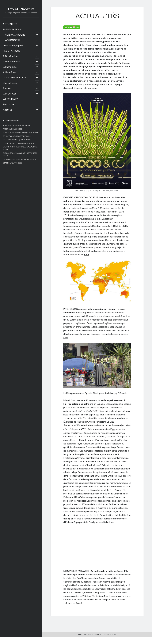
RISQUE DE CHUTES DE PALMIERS (16, 125)
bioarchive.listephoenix (86, 87)
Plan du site (8, 104)
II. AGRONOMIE (11, 40)
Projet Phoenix (21, 9)
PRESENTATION (12, 29)
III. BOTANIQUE (11, 50)
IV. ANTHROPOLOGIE (15, 77)
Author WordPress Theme (88, 634)
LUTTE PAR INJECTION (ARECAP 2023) (18, 143)
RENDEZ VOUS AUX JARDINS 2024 (16, 136)
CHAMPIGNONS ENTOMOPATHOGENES (19, 159)
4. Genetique (9, 72)
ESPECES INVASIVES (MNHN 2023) (16, 140)
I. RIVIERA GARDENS (14, 34)
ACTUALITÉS (10, 23)
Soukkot (7, 88)
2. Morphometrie (11, 61)
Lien (86, 254)
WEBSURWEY (10, 98)
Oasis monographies (13, 45)
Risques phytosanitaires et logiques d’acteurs (21, 132)
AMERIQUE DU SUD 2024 (13, 129)
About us (7, 109)
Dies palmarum (10, 82)
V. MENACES (9, 93)
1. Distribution (10, 56)
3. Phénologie (9, 66)
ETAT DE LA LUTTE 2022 (12, 163)
